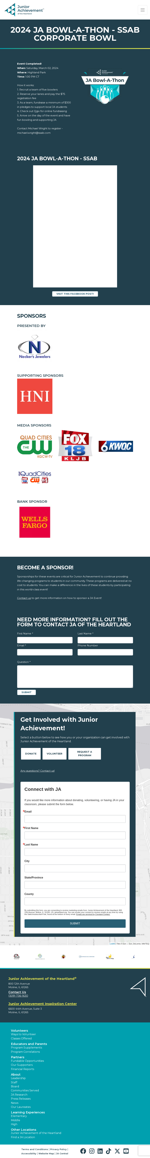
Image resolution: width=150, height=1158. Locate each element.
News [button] (14, 1103)
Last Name (85, 633)
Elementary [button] (19, 1116)
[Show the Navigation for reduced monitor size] (142, 10)
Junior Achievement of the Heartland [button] (36, 1133)
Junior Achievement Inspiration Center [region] (42, 1004)
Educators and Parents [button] (29, 1043)
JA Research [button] (19, 1094)
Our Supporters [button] (22, 1065)
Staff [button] (14, 1082)
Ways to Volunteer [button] (23, 1034)
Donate (30, 753)
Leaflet (112, 944)
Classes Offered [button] (21, 1038)
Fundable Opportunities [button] (27, 1060)
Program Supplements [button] (26, 1047)
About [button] (15, 1074)
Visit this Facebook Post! (75, 293)
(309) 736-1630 (18, 995)
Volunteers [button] (19, 1030)
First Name (25, 633)
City (27, 861)
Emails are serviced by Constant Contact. (93, 914)
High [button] (14, 1124)
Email (21, 645)
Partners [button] (17, 1057)
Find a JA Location (23, 1137)
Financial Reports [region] (22, 1069)
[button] (84, 1151)
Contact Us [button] (17, 992)
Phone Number (88, 645)
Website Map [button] (46, 1153)
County (29, 894)
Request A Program (84, 753)
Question (23, 662)
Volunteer (54, 753)
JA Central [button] (62, 1153)
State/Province (34, 877)
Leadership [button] (18, 1078)
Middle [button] (15, 1120)
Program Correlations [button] (25, 1051)
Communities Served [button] (25, 1090)
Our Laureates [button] (21, 1107)
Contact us (24, 598)
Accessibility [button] (28, 1153)
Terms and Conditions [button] (34, 1149)
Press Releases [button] (21, 1098)
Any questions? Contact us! (37, 770)
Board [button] (15, 1086)
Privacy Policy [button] (58, 1149)
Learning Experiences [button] (28, 1112)
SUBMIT (75, 923)
